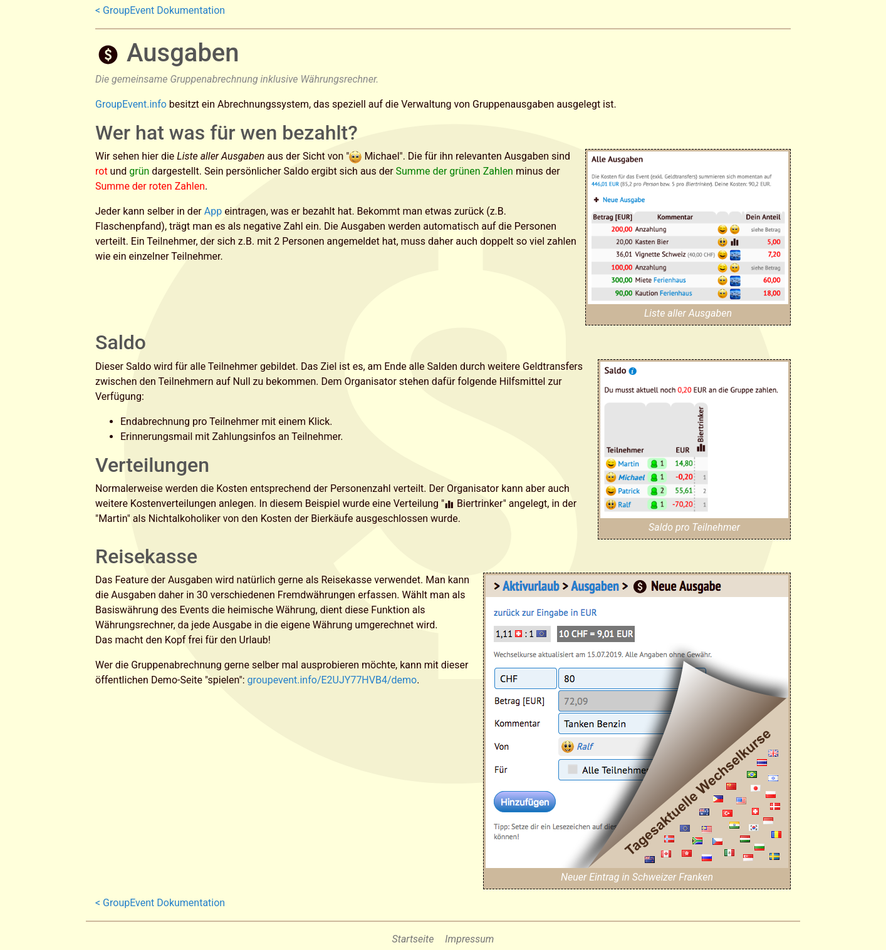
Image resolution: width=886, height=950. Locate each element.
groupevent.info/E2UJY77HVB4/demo (332, 680)
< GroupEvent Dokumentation (160, 10)
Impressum (469, 939)
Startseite (413, 939)
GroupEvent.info (131, 104)
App (213, 211)
